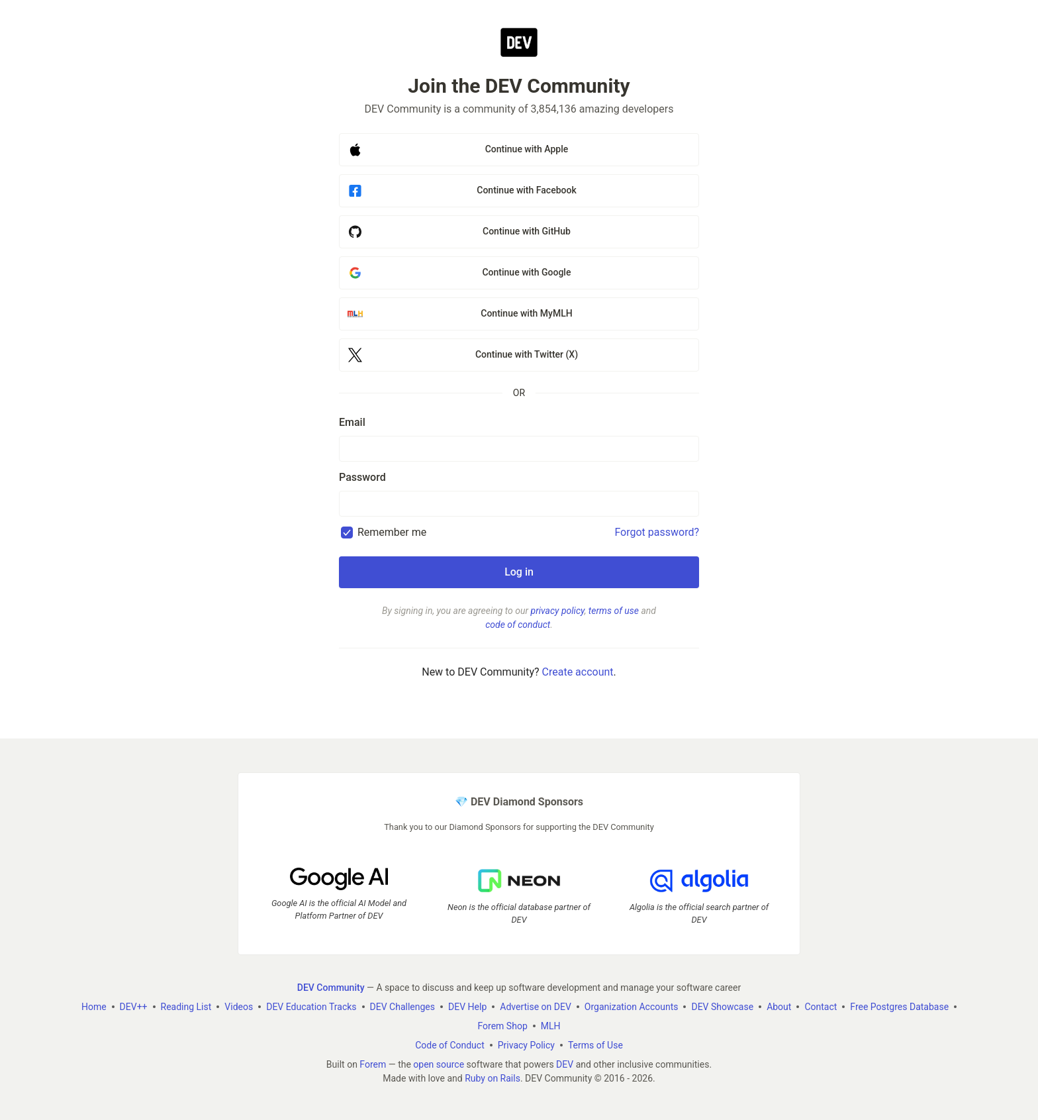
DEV (564, 1064)
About (779, 1006)
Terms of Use (595, 1045)
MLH (551, 1026)
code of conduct (517, 624)
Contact (820, 1006)
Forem (372, 1064)
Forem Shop (503, 1026)
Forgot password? (656, 532)
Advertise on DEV (535, 1006)
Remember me (391, 532)
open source (438, 1064)
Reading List (186, 1006)
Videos (238, 1006)
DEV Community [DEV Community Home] (331, 987)
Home (94, 1006)
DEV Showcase (722, 1006)
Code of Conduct (450, 1045)
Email (352, 422)
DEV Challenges (402, 1006)
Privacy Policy (526, 1045)
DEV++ (134, 1006)
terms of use (614, 610)
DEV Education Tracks (311, 1006)
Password (362, 477)
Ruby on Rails (492, 1078)
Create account (578, 672)
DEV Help (467, 1006)
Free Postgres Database (899, 1006)
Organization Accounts (632, 1006)
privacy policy (558, 610)
